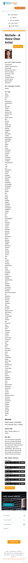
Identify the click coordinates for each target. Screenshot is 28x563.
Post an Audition (13, 20)
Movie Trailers (8, 81)
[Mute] (19, 462)
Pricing (13, 17)
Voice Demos (12, 14)
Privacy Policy (19, 554)
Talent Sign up (14, 26)
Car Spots (7, 75)
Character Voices (9, 77)
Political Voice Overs (10, 70)
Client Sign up (13, 23)
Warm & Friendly (9, 72)
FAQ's (13, 554)
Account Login (20, 8)
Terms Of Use (7, 554)
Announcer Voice (9, 73)
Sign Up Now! (8, 504)
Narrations (7, 82)
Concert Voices (9, 79)
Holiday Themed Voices (11, 66)
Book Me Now (18, 46)
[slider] (12, 462)
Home (7, 551)
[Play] (6, 462)
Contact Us (6, 11)
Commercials (8, 64)
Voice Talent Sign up (8, 553)
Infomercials (8, 68)
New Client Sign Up (18, 553)
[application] (15, 462)
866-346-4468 (13, 11)
